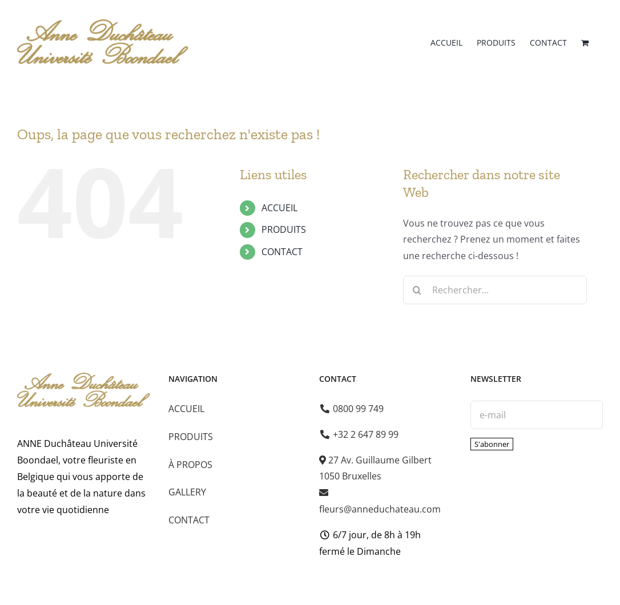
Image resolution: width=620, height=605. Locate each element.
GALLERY (187, 492)
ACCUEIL (279, 207)
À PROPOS (190, 464)
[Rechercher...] (495, 290)
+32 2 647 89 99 (359, 434)
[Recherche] (417, 290)
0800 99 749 (352, 408)
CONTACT (282, 251)
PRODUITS (283, 229)
